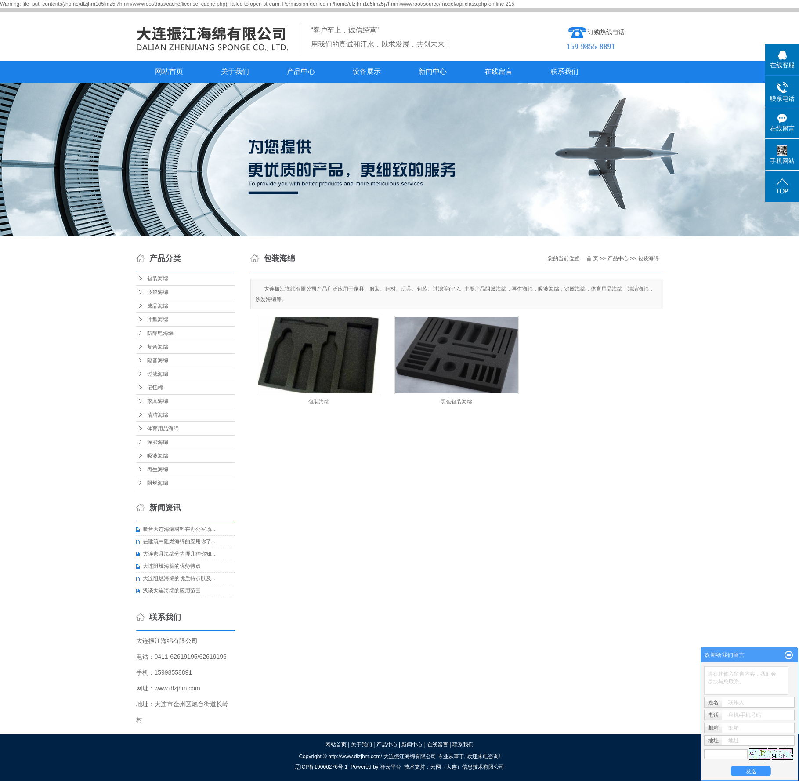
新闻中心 (433, 71)
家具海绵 (157, 401)
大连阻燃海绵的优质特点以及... (179, 578)
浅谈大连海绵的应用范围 (172, 591)
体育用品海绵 (163, 428)
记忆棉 (155, 388)
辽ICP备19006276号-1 (321, 767)
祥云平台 (390, 767)
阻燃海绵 (157, 483)
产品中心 (301, 71)
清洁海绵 (157, 415)
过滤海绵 (157, 374)
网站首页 (169, 71)
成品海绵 (157, 306)
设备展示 (367, 71)
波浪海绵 (157, 292)
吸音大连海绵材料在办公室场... (179, 529)
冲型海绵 (157, 319)
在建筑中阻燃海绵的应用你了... (179, 541)
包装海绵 (157, 279)
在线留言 (498, 71)
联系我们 (564, 71)
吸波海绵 (157, 456)
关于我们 (235, 71)
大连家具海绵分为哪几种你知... (179, 554)
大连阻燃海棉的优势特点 (172, 566)
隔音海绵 (157, 360)
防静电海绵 (160, 333)
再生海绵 (157, 469)
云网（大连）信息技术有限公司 (467, 767)
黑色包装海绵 (456, 402)
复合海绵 (157, 347)
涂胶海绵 (157, 442)
